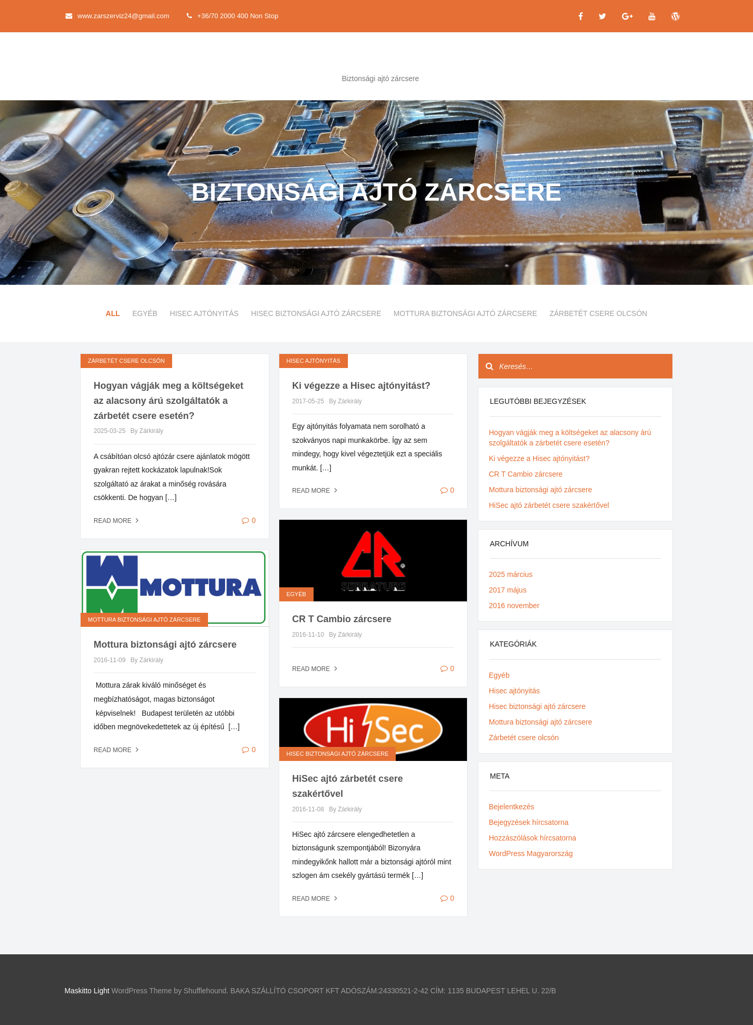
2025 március (511, 574)
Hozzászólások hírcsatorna (532, 838)
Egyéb (144, 313)
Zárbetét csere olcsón (598, 313)
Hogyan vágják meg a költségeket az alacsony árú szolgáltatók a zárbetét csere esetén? (168, 400)
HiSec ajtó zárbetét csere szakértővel (549, 505)
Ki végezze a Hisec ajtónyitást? (361, 385)
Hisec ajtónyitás (204, 313)
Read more (117, 520)
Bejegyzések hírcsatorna (528, 822)
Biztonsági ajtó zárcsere (380, 78)
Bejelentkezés (511, 807)
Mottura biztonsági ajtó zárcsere (465, 313)
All (113, 313)
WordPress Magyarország (531, 853)
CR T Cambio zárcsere (342, 619)
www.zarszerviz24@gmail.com (117, 16)
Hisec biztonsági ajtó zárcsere (316, 313)
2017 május (507, 590)
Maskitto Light (86, 991)
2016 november (514, 605)
